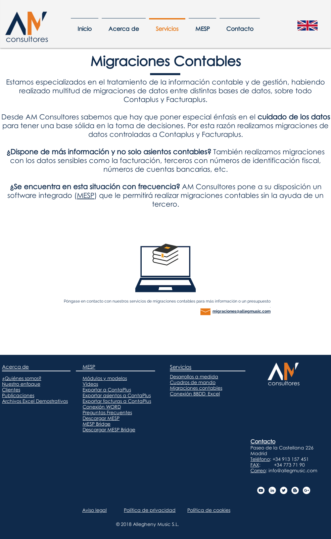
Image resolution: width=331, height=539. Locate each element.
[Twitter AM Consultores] (283, 490)
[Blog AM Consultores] (295, 490)
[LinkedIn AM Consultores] (272, 490)
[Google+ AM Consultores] (306, 490)
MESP (85, 195)
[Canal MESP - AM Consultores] (261, 490)
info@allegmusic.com (293, 470)
